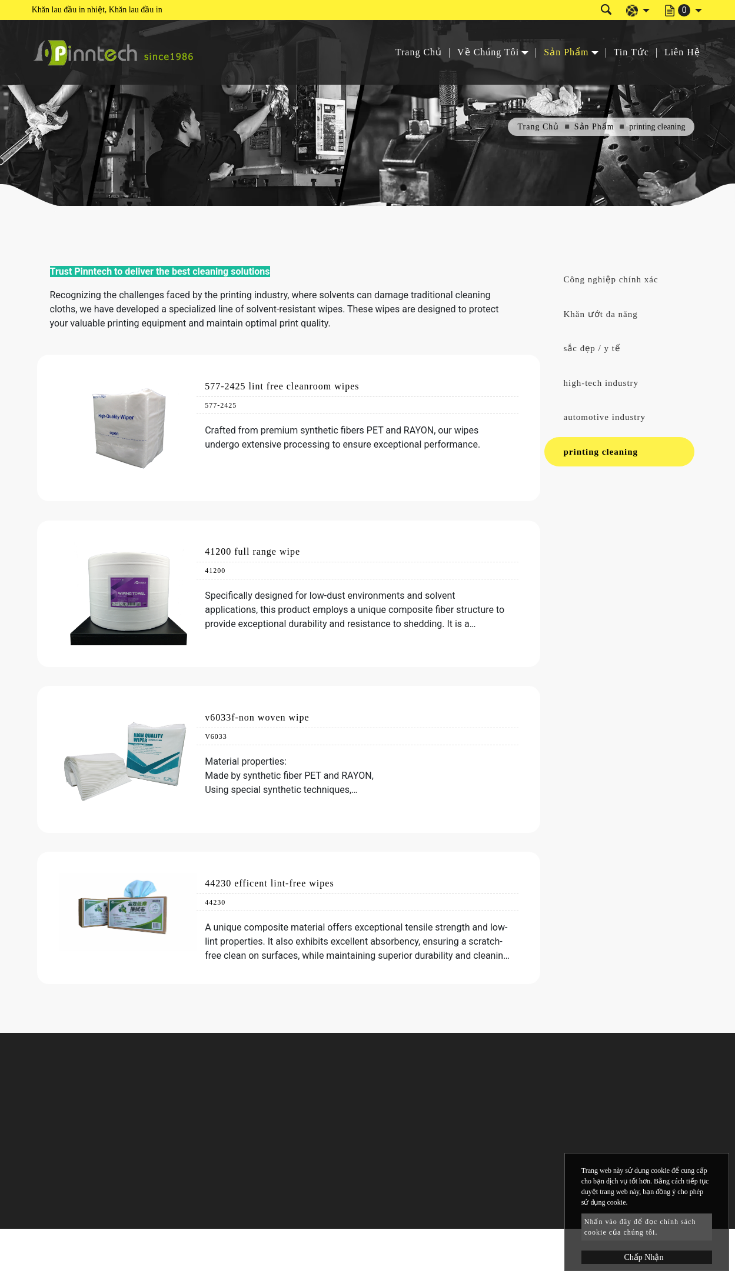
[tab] (619, 280)
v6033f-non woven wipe (257, 717)
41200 (215, 570)
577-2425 (221, 405)
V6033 (216, 736)
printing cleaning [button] (601, 451)
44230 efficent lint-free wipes (269, 883)
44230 (215, 902)
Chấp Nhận (644, 1257)
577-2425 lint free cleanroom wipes (282, 386)
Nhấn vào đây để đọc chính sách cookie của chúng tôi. (640, 1227)
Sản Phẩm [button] (566, 52)
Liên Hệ (682, 52)
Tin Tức (631, 52)
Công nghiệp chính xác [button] (611, 279)
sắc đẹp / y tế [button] (592, 348)
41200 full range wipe (252, 551)
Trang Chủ (418, 52)
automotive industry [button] (605, 417)
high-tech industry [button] (601, 383)
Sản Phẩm (594, 126)
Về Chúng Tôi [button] (488, 52)
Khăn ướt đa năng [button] (601, 314)
